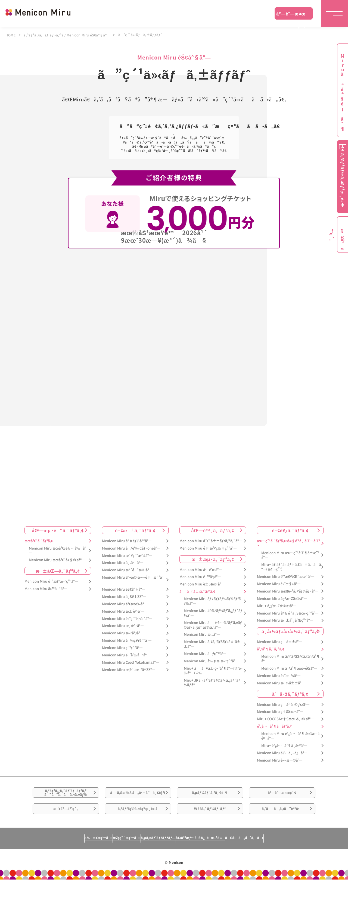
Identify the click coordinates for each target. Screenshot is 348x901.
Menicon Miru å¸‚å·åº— (123, 562)
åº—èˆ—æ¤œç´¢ (291, 15)
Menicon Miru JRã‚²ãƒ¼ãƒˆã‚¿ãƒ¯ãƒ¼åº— (213, 612)
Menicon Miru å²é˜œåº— (200, 569)
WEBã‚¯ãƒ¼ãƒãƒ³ (210, 826)
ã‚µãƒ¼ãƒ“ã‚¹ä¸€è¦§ (210, 796)
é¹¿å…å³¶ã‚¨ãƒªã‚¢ (274, 726)
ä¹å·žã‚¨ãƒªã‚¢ (290, 693)
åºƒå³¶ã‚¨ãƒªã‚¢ (270, 648)
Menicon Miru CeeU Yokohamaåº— (130, 661)
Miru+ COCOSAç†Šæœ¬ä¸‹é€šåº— (285, 718)
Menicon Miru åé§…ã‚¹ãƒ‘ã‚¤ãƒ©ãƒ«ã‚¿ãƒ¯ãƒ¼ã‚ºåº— (213, 624)
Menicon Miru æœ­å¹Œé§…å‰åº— (57, 549)
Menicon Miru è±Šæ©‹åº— (202, 583)
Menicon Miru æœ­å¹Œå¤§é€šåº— (57, 559)
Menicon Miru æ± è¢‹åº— (123, 610)
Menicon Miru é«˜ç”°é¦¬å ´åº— (127, 618)
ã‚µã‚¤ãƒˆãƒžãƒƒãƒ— (155, 859)
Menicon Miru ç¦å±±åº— (279, 641)
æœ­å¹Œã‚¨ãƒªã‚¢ (38, 540)
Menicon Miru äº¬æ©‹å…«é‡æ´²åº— (132, 579)
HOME (10, 35)
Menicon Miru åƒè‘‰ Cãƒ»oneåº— (131, 547)
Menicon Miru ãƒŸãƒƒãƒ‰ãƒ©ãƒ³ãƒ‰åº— (212, 600)
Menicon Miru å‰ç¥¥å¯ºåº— (127, 640)
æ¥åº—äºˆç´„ (66, 826)
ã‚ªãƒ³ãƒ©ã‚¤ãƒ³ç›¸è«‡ (138, 826)
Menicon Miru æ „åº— (202, 634)
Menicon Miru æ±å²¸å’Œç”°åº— (285, 620)
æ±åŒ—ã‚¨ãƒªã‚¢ (58, 570)
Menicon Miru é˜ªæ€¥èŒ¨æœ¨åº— (286, 576)
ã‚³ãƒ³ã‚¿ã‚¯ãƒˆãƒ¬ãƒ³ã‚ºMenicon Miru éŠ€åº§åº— (68, 35)
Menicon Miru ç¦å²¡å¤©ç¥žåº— (283, 704)
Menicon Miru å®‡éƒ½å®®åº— (127, 540)
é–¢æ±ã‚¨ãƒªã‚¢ (135, 529)
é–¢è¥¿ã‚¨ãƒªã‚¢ (290, 529)
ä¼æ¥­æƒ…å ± (48, 859)
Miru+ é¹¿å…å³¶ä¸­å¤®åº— (284, 745)
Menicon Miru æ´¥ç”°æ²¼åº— (127, 555)
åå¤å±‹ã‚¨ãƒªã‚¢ (197, 591)
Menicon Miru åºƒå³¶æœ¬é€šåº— (289, 667)
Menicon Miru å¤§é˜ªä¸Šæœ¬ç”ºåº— (288, 612)
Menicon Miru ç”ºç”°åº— (122, 647)
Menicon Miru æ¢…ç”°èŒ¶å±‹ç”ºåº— (290, 554)
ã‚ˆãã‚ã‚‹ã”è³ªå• (282, 826)
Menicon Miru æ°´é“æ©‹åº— (127, 569)
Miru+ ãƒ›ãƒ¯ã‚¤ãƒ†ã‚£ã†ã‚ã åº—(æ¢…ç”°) (291, 566)
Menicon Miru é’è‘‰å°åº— (126, 654)
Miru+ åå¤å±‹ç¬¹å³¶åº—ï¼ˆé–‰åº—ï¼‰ (213, 670)
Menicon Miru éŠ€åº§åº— (123, 589)
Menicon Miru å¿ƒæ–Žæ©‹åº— (282, 598)
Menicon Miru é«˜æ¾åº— (279, 675)
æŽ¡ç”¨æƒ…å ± (99, 859)
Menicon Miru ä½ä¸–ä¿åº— (282, 752)
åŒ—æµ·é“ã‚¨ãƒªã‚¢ (58, 529)
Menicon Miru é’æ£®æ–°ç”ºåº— (51, 581)
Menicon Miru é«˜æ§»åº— (279, 583)
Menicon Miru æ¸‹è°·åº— (123, 625)
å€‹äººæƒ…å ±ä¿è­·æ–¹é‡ (224, 859)
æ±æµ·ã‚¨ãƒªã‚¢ (213, 558)
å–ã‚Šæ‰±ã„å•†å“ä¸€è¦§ (138, 799)
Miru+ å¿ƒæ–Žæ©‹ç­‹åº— (277, 605)
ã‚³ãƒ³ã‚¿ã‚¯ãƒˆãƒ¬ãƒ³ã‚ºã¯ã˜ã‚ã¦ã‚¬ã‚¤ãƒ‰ (66, 796)
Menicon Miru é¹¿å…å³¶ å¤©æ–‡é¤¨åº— (291, 735)
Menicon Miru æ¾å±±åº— (281, 682)
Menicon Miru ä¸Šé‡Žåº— (124, 596)
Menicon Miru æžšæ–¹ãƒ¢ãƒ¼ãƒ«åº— (287, 590)
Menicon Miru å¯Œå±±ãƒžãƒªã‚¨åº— (210, 540)
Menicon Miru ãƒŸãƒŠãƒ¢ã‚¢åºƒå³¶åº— (290, 658)
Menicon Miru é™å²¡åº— (200, 576)
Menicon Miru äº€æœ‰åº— (124, 603)
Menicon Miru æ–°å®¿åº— (123, 632)
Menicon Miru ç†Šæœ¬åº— (280, 711)
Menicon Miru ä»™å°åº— (45, 588)
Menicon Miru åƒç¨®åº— (205, 653)
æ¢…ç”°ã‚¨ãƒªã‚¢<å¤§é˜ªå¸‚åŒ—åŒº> (288, 542)
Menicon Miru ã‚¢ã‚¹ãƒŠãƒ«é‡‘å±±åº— (212, 643)
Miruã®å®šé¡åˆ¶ (342, 92)
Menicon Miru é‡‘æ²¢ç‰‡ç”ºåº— (208, 547)
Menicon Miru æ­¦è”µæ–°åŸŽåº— (128, 669)
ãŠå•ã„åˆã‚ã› (294, 859)
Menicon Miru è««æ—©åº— (280, 759)
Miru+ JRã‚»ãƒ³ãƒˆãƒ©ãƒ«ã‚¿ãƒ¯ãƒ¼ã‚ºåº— (212, 682)
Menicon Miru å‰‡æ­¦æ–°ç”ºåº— (211, 660)
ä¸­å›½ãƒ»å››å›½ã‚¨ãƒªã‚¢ (290, 630)
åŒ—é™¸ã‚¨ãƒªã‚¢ (212, 529)
